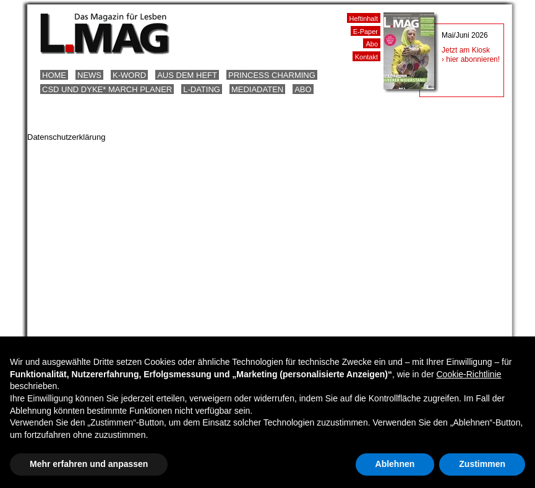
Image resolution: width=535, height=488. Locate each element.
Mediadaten (257, 89)
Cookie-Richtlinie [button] (468, 374)
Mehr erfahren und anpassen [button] (89, 464)
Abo (302, 89)
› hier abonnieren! (471, 59)
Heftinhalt (363, 18)
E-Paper (365, 31)
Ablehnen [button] (395, 464)
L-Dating (201, 89)
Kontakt (366, 57)
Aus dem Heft (187, 75)
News (89, 75)
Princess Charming (271, 75)
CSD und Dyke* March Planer (107, 89)
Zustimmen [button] (482, 464)
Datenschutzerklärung (66, 137)
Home (54, 75)
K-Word (129, 75)
